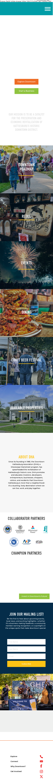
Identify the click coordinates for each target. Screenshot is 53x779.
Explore (14, 756)
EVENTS (26, 262)
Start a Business (26, 91)
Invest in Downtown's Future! (34, 596)
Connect (14, 761)
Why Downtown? (18, 766)
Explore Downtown (26, 82)
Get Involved (16, 771)
